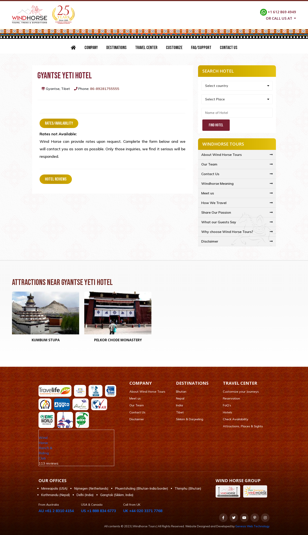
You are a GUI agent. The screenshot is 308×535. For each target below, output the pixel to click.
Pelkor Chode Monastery (118, 340)
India (179, 405)
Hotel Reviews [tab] (56, 179)
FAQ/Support (201, 47)
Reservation (231, 398)
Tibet (180, 412)
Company (91, 47)
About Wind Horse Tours (221, 154)
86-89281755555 (104, 88)
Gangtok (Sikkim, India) (116, 495)
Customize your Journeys (241, 391)
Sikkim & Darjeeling (189, 419)
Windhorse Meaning (217, 183)
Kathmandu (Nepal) (55, 495)
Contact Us (228, 47)
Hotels (227, 412)
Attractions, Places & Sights (243, 426)
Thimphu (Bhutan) (188, 488)
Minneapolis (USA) (54, 488)
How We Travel (214, 203)
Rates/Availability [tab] (59, 123)
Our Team (209, 164)
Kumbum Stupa (46, 340)
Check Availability (235, 419)
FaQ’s (227, 405)
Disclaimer (209, 241)
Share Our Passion (216, 212)
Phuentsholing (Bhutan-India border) (141, 488)
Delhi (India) (85, 495)
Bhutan (181, 391)
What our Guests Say (218, 222)
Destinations (116, 47)
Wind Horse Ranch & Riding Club (45, 447)
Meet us (207, 193)
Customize (174, 47)
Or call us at (279, 18)
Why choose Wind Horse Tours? (227, 231)
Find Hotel (216, 125)
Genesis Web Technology (252, 526)
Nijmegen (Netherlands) (91, 488)
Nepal (180, 398)
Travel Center (146, 47)
